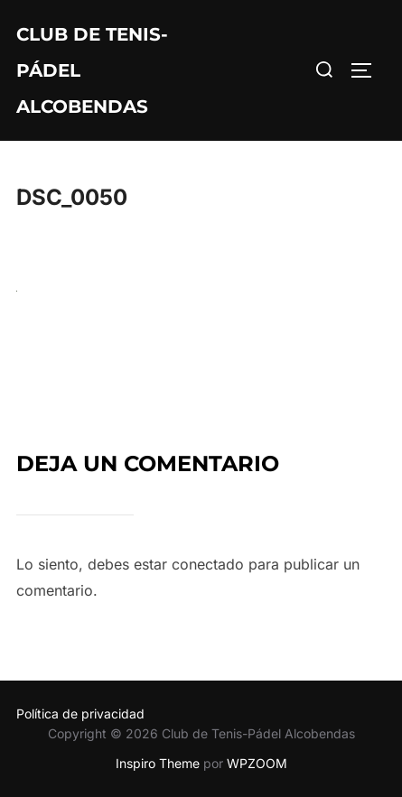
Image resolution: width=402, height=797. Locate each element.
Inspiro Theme (158, 763)
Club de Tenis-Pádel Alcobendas (92, 70)
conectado (208, 564)
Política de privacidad (80, 713)
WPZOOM (257, 763)
